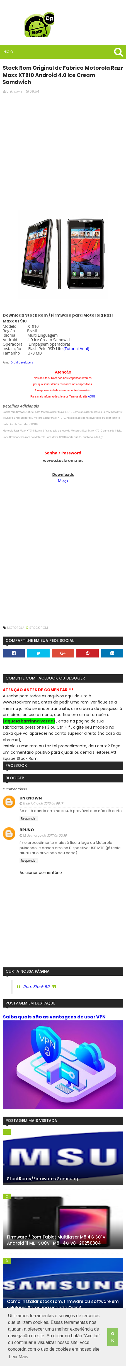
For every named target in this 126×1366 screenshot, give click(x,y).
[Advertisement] (63, 141)
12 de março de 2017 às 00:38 (44, 828)
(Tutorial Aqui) (76, 341)
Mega (63, 473)
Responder (28, 811)
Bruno (26, 822)
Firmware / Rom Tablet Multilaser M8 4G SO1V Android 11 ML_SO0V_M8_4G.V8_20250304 (56, 1233)
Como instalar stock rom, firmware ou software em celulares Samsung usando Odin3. (62, 1297)
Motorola (16, 620)
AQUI (91, 389)
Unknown (30, 790)
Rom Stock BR (36, 979)
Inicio (8, 51)
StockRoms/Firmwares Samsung (42, 1171)
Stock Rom (38, 620)
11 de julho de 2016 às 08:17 (43, 796)
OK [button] (112, 1337)
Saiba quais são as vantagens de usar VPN (54, 1009)
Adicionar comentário (40, 865)
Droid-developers (22, 355)
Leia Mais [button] (18, 1357)
